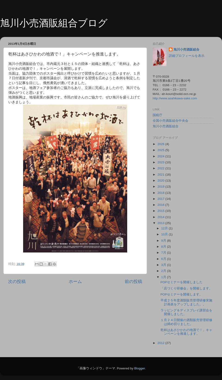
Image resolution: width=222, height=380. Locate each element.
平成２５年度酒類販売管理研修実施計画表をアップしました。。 (186, 302)
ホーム (75, 281)
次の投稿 (17, 281)
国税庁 (157, 115)
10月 (165, 234)
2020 (161, 180)
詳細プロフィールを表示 (186, 56)
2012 (161, 343)
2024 (161, 156)
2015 (161, 211)
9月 (164, 240)
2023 (161, 162)
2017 (161, 199)
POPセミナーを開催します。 (181, 294)
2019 (161, 186)
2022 (161, 168)
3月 (164, 265)
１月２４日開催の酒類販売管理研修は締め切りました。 (186, 321)
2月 (164, 271)
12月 (165, 228)
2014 (161, 217)
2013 (161, 223)
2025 (161, 150)
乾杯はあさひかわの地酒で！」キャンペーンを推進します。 (186, 331)
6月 (164, 259)
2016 (161, 205)
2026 (161, 144)
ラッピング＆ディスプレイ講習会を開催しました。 (186, 312)
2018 (161, 193)
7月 (164, 252)
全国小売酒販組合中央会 (170, 120)
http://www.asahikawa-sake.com (175, 98)
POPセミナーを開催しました (181, 282)
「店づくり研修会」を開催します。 (186, 288)
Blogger (139, 368)
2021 (161, 174)
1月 (164, 277)
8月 (164, 246)
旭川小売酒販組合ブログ (54, 23)
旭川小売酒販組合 (186, 49)
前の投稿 (133, 281)
